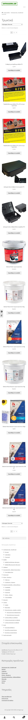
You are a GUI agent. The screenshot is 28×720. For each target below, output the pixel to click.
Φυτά (4, 625)
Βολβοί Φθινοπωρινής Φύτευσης (12, 564)
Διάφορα (5, 567)
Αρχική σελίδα (6, 12)
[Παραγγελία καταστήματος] (12, 24)
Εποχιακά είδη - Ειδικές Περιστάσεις (11, 570)
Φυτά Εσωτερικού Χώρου (11, 632)
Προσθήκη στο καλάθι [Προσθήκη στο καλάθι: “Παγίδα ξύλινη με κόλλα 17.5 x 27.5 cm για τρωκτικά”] (14, 112)
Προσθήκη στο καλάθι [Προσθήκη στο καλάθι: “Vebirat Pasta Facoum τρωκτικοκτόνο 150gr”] (14, 432)
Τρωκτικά (7, 557)
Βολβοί (5, 559)
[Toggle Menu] (24, 7)
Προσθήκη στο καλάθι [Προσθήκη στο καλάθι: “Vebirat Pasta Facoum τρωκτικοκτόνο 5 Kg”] (14, 393)
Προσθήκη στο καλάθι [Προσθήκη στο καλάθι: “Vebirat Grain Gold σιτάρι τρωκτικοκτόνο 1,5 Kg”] (14, 515)
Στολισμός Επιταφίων (7, 700)
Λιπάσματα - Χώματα (10, 582)
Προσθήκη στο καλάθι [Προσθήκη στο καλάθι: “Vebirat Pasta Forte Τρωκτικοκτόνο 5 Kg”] (14, 313)
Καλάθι (22, 716)
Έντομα (7, 552)
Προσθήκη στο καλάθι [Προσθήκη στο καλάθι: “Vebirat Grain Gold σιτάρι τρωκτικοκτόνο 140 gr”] (14, 474)
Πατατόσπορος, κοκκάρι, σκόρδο (13, 610)
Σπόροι (5, 602)
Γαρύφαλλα (7, 587)
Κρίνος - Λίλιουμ (8, 595)
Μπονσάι (5, 600)
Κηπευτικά (5, 574)
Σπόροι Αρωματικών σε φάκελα (12, 620)
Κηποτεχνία (5, 698)
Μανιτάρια (7, 607)
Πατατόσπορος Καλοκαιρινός (14, 612)
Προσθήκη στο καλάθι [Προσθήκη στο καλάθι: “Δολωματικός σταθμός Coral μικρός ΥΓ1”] (14, 193)
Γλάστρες (7, 580)
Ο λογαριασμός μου (4, 717)
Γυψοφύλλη (7, 590)
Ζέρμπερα (7, 592)
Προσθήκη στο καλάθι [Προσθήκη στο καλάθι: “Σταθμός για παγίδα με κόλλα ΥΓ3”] (14, 70)
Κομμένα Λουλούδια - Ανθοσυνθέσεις (11, 585)
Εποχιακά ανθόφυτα (9, 627)
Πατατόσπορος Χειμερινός (13, 615)
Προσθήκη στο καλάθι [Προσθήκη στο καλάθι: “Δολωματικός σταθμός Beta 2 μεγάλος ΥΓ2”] (14, 233)
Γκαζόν (6, 605)
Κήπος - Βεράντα (7, 577)
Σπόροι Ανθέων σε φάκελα (11, 617)
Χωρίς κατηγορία (7, 635)
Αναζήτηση (14, 717)
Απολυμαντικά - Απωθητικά (17, 12)
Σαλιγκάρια (7, 554)
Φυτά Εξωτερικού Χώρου (11, 630)
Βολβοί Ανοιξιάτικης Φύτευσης (12, 562)
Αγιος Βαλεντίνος (9, 572)
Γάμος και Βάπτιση (6, 696)
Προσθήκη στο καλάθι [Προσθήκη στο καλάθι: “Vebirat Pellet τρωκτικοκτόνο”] (14, 273)
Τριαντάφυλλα (8, 597)
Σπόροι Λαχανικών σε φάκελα (12, 622)
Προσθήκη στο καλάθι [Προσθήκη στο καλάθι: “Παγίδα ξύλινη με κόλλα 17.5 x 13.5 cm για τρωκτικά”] (14, 153)
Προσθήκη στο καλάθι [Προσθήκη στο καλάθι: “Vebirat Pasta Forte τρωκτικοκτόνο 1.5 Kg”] (14, 353)
